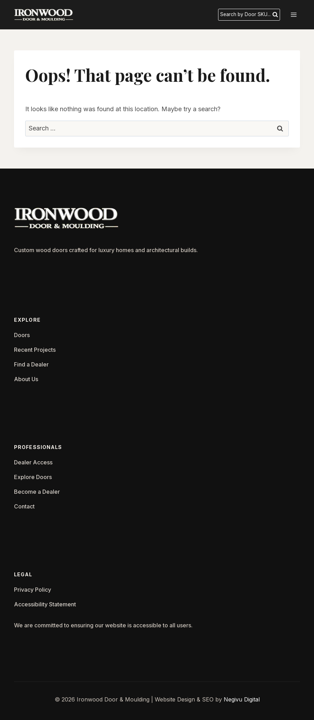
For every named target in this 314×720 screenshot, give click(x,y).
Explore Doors (33, 476)
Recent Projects (35, 349)
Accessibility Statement (45, 604)
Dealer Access (33, 462)
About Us (26, 379)
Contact (24, 506)
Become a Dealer (37, 491)
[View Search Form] (248, 15)
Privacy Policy (32, 589)
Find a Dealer (31, 364)
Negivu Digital (242, 699)
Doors (22, 335)
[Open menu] (293, 14)
